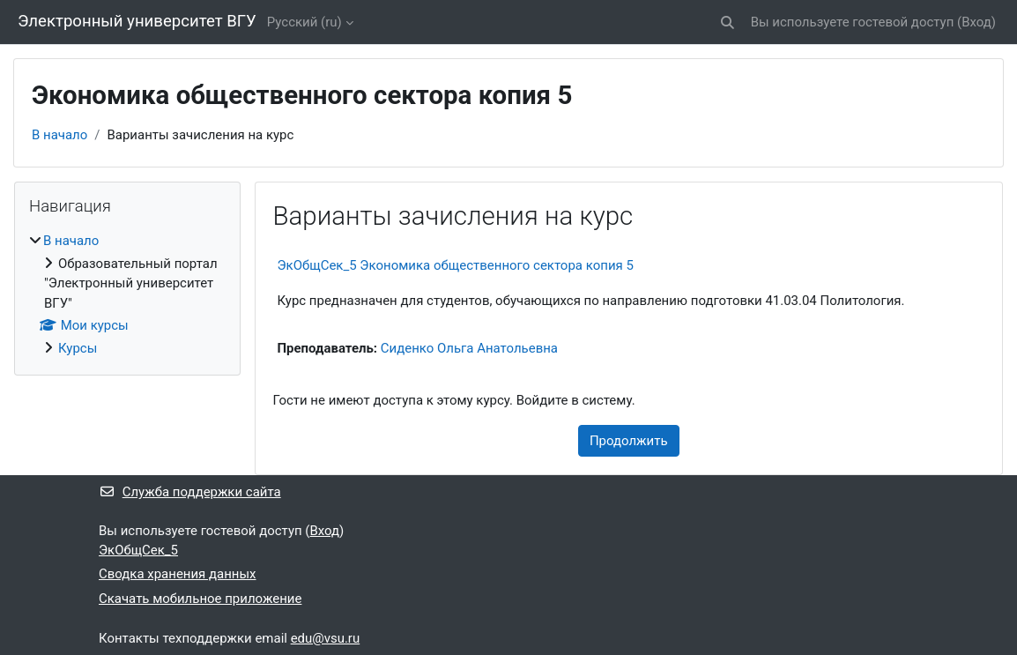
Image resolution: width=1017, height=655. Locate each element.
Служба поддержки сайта (190, 492)
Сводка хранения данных (177, 574)
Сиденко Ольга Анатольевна (469, 348)
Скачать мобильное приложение (200, 599)
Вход (976, 22)
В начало (59, 135)
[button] (727, 22)
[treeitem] (127, 294)
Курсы (77, 348)
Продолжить (629, 441)
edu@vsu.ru (325, 638)
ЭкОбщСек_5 (138, 550)
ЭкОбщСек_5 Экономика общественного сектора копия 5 (456, 265)
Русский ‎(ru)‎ (304, 22)
